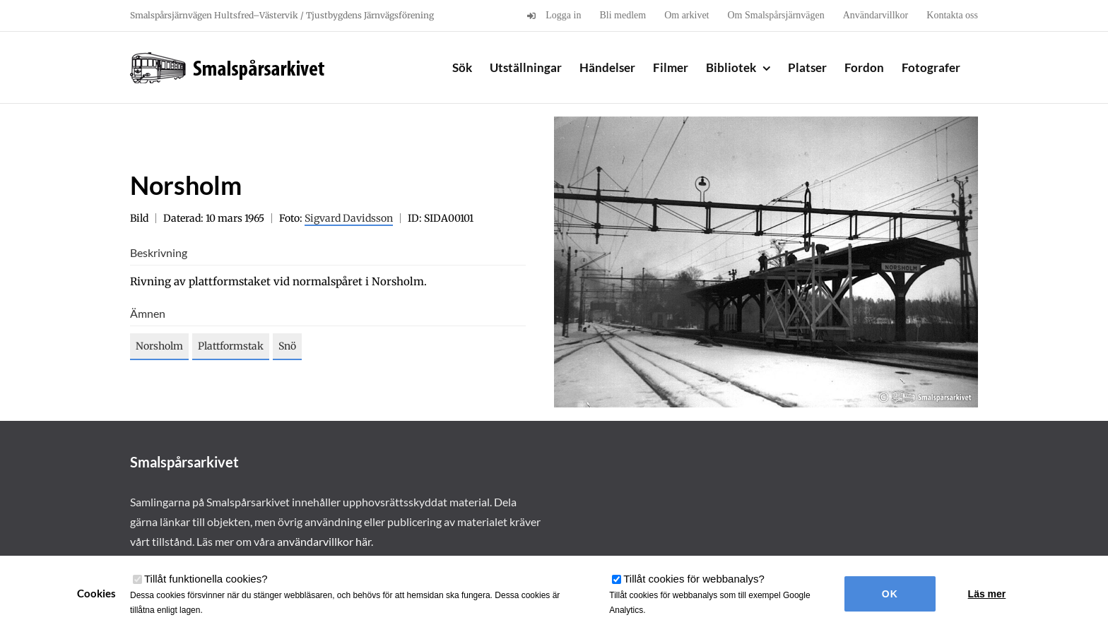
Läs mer (987, 594)
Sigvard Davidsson (349, 218)
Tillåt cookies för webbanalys (694, 579)
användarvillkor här (324, 541)
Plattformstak (231, 346)
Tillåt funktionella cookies (206, 579)
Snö (287, 346)
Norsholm (159, 346)
